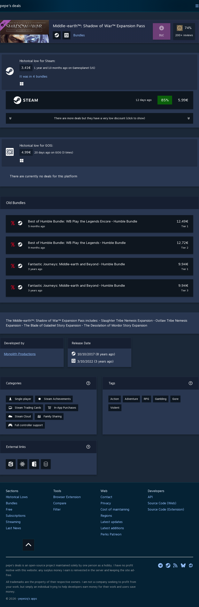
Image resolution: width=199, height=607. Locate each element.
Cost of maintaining (115, 509)
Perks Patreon (111, 534)
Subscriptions (16, 516)
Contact (106, 497)
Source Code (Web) (162, 503)
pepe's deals (10, 6)
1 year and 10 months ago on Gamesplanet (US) (64, 67)
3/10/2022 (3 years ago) (95, 361)
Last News (13, 528)
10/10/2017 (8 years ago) (96, 354)
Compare (59, 503)
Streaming (13, 522)
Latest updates (112, 522)
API (150, 497)
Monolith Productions (20, 354)
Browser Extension (67, 497)
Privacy (106, 503)
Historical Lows (17, 497)
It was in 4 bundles (33, 76)
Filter (57, 509)
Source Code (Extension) (166, 509)
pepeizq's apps (27, 598)
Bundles (79, 35)
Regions (106, 516)
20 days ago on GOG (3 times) (53, 152)
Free (9, 509)
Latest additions (112, 528)
